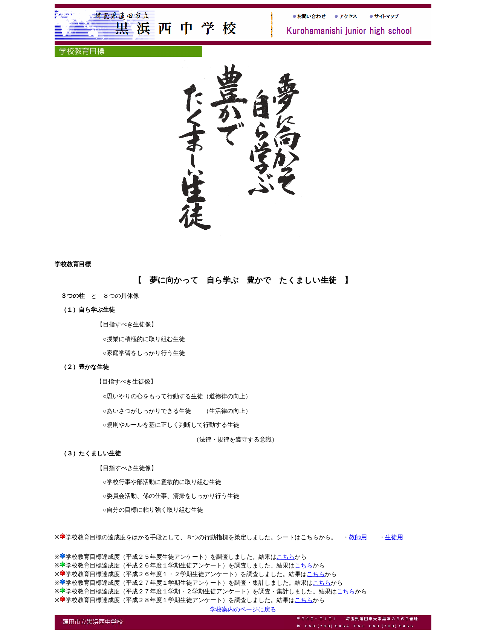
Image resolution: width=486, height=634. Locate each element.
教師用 (358, 537)
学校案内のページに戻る (243, 609)
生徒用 (394, 537)
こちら (286, 557)
